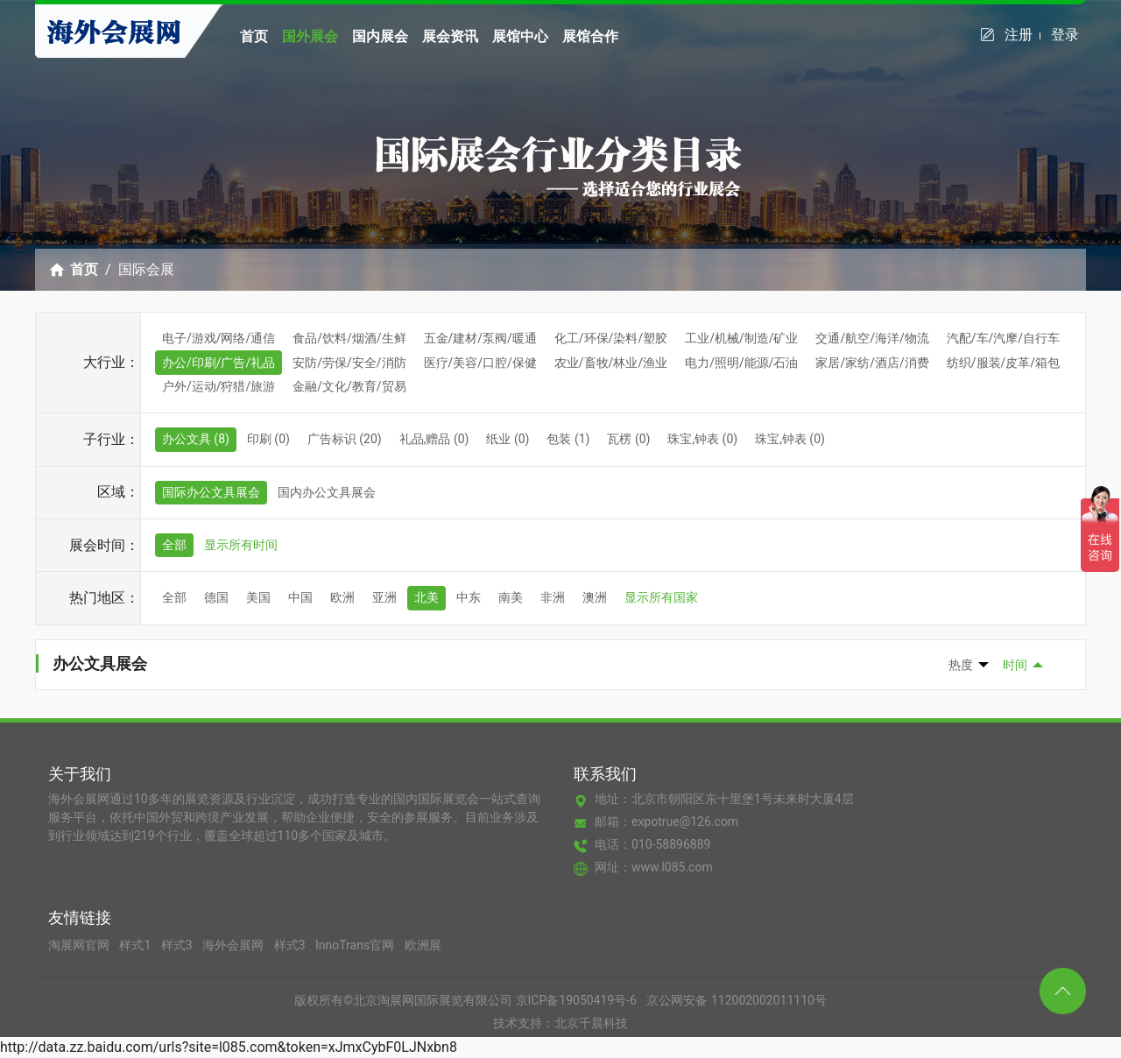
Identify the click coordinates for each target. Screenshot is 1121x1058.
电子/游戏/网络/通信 (218, 338)
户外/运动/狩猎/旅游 (218, 386)
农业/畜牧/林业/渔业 (610, 363)
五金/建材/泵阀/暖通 (480, 338)
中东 (468, 597)
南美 (510, 597)
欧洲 (342, 597)
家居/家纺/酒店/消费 (871, 363)
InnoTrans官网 (356, 945)
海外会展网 (234, 945)
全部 (174, 545)
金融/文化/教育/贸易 (349, 386)
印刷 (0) (268, 439)
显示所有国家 (661, 597)
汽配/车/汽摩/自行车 (1003, 338)
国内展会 (380, 36)
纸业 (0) (507, 439)
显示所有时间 (241, 545)
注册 (1022, 34)
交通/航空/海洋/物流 (871, 338)
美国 (258, 597)
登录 (1065, 34)
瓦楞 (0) (628, 439)
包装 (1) (567, 439)
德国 (216, 597)
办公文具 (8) (195, 439)
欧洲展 (423, 945)
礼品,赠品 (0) (434, 439)
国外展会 (310, 36)
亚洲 (384, 597)
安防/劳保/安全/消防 (349, 363)
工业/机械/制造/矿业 (741, 338)
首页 (254, 36)
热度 (960, 665)
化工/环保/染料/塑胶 (610, 338)
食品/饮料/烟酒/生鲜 (349, 338)
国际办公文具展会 (211, 492)
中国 (300, 597)
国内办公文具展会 (327, 492)
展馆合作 (590, 36)
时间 (1015, 665)
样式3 (178, 945)
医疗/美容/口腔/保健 (480, 363)
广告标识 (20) (344, 439)
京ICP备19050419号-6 (576, 1000)
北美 (426, 597)
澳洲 (594, 597)
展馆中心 (520, 36)
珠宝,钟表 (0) (702, 439)
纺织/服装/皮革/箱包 (1003, 363)
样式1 (136, 945)
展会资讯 (450, 36)
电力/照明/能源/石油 (741, 363)
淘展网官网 (80, 945)
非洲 (552, 597)
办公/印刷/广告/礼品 (218, 363)
